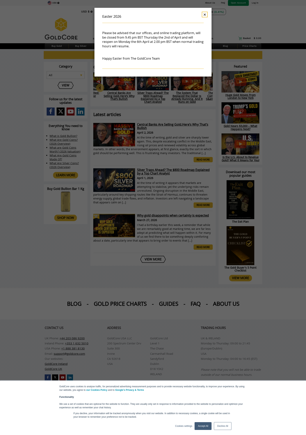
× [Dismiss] (204, 14)
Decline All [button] (222, 426)
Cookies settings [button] (183, 426)
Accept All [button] (203, 426)
